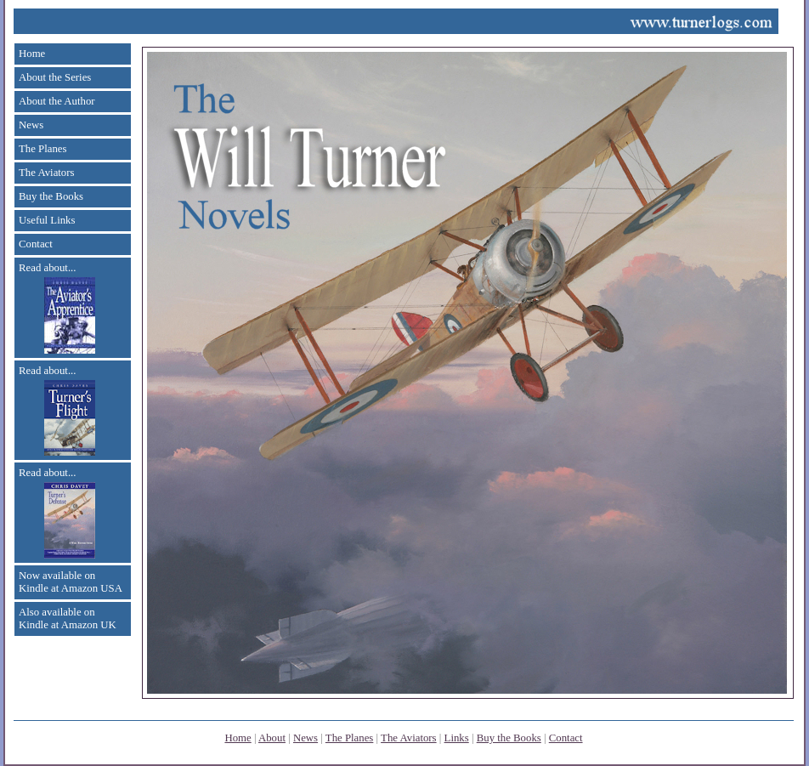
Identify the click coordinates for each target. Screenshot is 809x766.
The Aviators (47, 173)
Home (32, 54)
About (272, 738)
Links (456, 738)
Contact (36, 244)
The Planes (43, 149)
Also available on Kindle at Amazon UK (67, 618)
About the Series (55, 77)
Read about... (57, 308)
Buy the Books (51, 196)
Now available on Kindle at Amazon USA (70, 582)
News (31, 125)
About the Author (57, 101)
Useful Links (47, 220)
